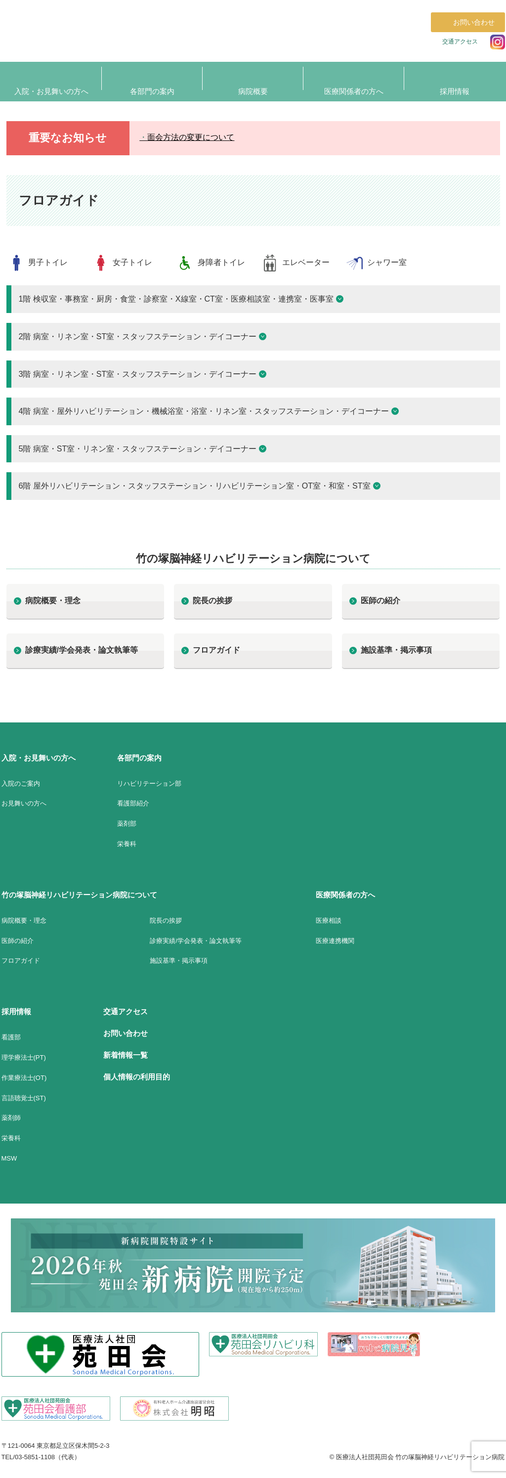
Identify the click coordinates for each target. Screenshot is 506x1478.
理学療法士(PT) (23, 1057)
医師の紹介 (380, 600)
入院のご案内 (20, 783)
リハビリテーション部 (149, 783)
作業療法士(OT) (24, 1077)
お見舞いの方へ (23, 803)
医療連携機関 (335, 940)
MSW (9, 1158)
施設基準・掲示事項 (396, 650)
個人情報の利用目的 (136, 1077)
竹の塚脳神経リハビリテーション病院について (79, 895)
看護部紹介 (133, 803)
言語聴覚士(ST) (23, 1098)
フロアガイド (216, 650)
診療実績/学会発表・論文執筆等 (81, 650)
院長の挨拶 (212, 600)
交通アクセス (460, 41)
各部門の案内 (139, 758)
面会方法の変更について (190, 137)
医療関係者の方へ (345, 895)
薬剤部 (126, 823)
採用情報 (16, 1011)
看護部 (11, 1037)
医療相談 (328, 920)
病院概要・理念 (53, 600)
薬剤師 (11, 1117)
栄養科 (126, 844)
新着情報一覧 (125, 1055)
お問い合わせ (125, 1033)
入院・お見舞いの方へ (38, 758)
